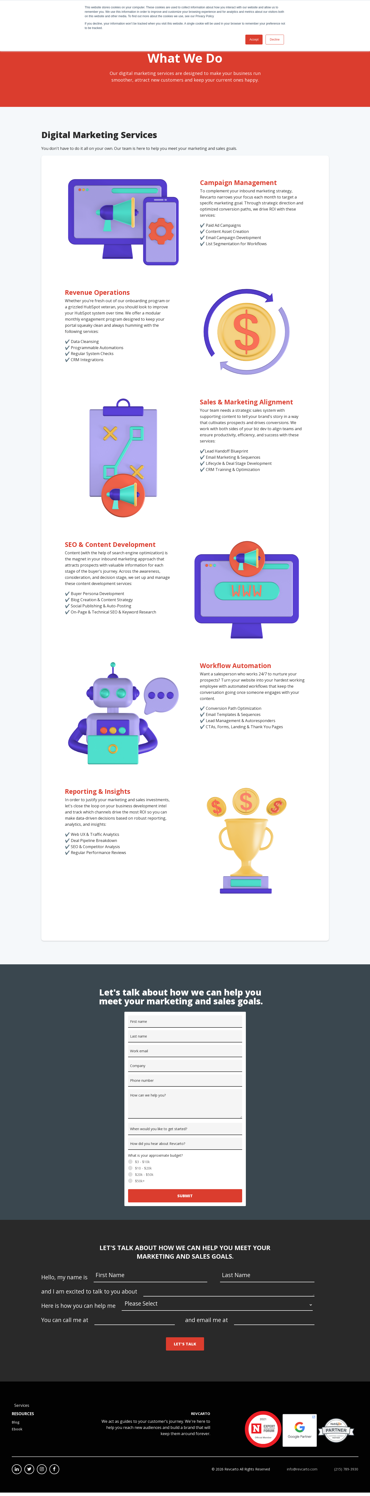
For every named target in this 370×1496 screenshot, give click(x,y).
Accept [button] (254, 39)
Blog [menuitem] (15, 1425)
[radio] (185, 1165)
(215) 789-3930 (346, 1472)
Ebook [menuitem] (17, 1432)
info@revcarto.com (302, 1472)
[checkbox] (185, 1175)
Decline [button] (275, 39)
